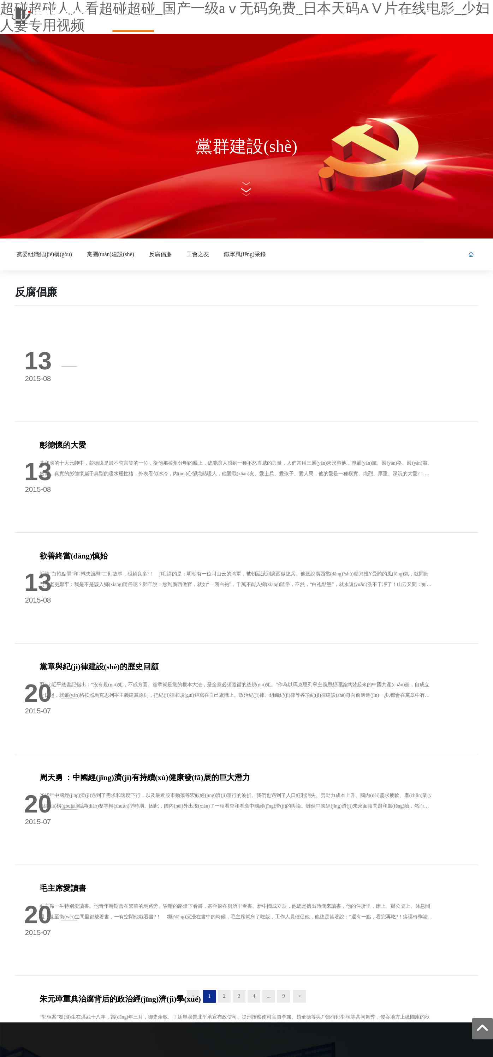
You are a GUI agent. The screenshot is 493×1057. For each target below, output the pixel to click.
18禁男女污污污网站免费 (27, 1053)
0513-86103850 (49, 922)
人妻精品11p (206, 1053)
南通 (423, 996)
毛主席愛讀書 (109, 636)
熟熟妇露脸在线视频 (169, 1053)
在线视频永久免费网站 (80, 1053)
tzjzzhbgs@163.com (54, 935)
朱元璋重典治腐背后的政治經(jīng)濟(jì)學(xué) (166, 712)
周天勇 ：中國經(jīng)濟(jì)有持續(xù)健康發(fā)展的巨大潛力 (191, 561)
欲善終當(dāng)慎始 (120, 410)
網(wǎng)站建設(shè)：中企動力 (382, 996)
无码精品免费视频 (126, 1053)
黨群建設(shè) (246, 146)
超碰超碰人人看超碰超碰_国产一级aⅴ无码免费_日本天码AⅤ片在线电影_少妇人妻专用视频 (100, 1044)
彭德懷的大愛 (109, 334)
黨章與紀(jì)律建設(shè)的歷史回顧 (145, 485)
